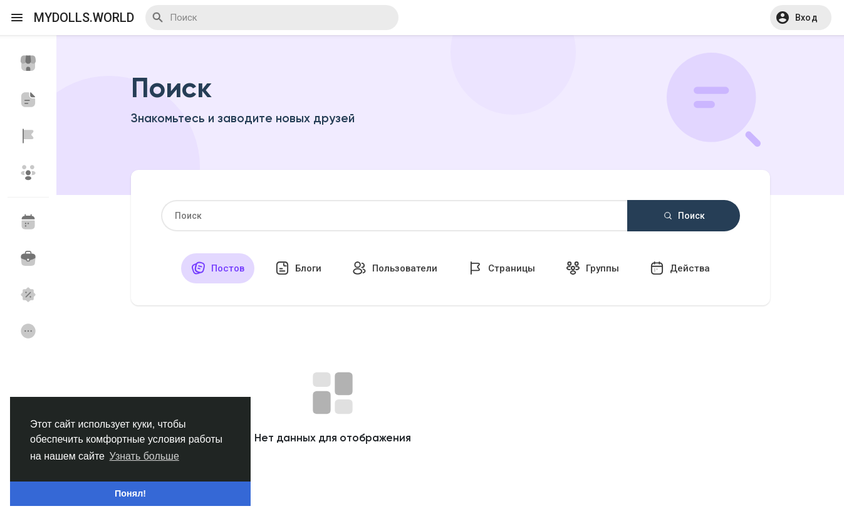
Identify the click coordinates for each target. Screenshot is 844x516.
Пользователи (394, 268)
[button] (800, 17)
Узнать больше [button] (144, 456)
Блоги (298, 268)
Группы (592, 268)
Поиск (683, 215)
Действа (680, 268)
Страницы (501, 268)
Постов (217, 268)
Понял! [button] (130, 493)
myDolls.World (84, 17)
